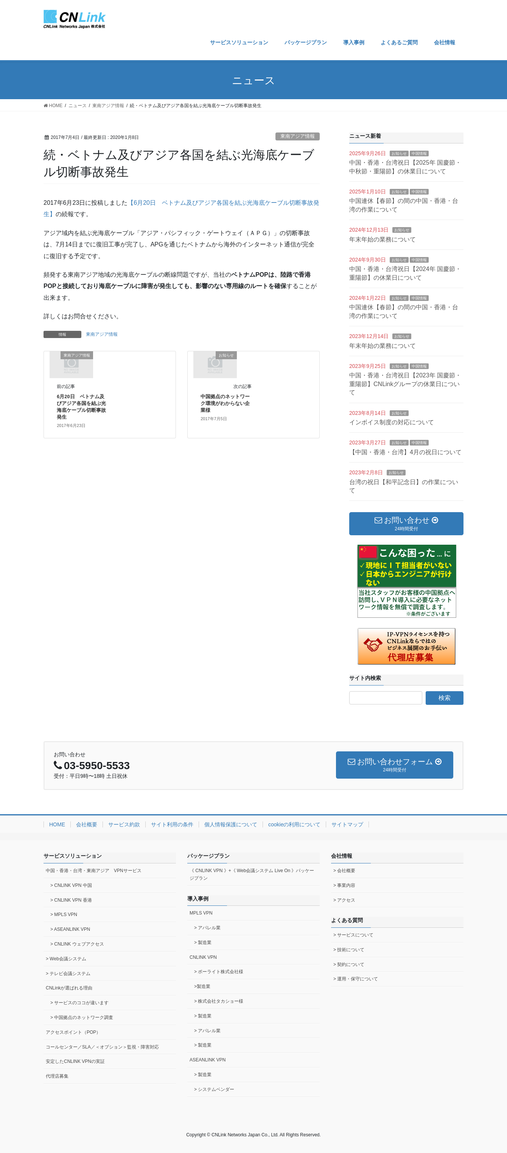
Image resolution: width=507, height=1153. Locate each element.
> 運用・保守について (355, 979)
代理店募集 (57, 1076)
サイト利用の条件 (172, 824)
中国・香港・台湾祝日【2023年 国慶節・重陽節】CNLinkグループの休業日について (405, 384)
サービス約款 (124, 824)
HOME (57, 824)
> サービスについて (353, 935)
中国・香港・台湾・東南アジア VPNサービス (94, 870)
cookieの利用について (294, 824)
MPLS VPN (201, 913)
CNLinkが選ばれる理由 (69, 988)
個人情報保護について (230, 824)
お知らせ (399, 153)
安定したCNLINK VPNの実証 (75, 1061)
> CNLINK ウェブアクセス (77, 944)
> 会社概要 (344, 870)
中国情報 (419, 153)
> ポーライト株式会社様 (218, 971)
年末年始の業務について (382, 239)
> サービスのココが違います (79, 1002)
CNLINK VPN (203, 957)
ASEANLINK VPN (208, 1060)
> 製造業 (203, 942)
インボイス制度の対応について (391, 422)
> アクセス (344, 900)
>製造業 (202, 986)
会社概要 (86, 824)
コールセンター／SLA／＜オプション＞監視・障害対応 (102, 1047)
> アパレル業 (207, 927)
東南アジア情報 (297, 136)
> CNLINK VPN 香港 (71, 900)
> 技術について (348, 949)
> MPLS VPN (63, 914)
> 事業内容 (344, 885)
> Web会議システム (66, 958)
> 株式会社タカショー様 (218, 1001)
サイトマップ (347, 824)
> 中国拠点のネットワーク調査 (81, 1017)
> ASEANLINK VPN (70, 929)
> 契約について (348, 964)
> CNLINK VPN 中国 (71, 885)
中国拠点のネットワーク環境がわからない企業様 (225, 403)
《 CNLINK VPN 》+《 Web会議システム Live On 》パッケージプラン (252, 874)
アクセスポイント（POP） (73, 1032)
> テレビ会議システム (68, 973)
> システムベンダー (214, 1089)
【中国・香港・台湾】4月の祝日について (405, 452)
